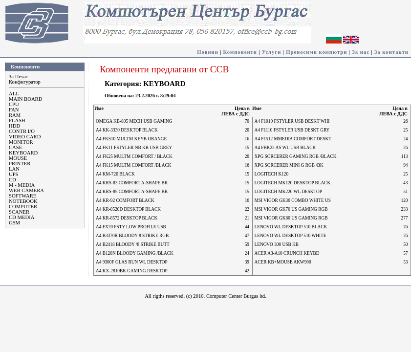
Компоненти (240, 52)
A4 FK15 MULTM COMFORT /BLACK (133, 165)
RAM (15, 115)
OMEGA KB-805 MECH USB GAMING (134, 121)
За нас (360, 52)
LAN (14, 169)
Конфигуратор (25, 82)
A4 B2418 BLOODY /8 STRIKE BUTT (133, 244)
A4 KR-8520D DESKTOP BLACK (128, 209)
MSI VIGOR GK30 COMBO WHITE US (293, 200)
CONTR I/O (22, 131)
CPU (14, 104)
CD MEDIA (21, 217)
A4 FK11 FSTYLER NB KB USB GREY (134, 147)
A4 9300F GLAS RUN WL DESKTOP (132, 262)
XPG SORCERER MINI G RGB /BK (289, 165)
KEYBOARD (23, 152)
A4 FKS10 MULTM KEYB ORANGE (131, 138)
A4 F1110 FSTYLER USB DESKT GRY (292, 130)
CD (12, 179)
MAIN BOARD (25, 99)
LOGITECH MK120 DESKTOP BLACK (293, 182)
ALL (14, 93)
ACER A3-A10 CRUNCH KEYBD (287, 253)
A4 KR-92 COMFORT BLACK (125, 200)
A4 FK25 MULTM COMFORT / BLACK (134, 156)
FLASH (17, 120)
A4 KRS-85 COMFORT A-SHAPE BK (132, 191)
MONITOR (21, 142)
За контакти (391, 52)
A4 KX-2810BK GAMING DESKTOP (132, 270)
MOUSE (18, 158)
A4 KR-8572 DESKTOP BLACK (126, 218)
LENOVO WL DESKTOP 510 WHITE (290, 235)
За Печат (18, 76)
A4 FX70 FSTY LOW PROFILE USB (131, 226)
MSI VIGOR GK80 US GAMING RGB (291, 218)
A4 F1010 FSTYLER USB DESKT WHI (292, 121)
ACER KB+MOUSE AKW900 (283, 262)
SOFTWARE (22, 195)
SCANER (19, 212)
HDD (14, 126)
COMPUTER (23, 206)
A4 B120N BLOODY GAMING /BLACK (134, 253)
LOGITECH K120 (272, 174)
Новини (207, 52)
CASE (15, 147)
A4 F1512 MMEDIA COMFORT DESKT (293, 138)
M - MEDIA (22, 185)
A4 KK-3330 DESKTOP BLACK (127, 130)
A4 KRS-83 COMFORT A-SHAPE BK (132, 182)
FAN (14, 109)
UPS (14, 174)
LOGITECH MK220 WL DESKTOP (288, 191)
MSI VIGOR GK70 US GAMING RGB (291, 209)
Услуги (271, 52)
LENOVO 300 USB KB (277, 244)
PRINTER (19, 163)
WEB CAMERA (26, 190)
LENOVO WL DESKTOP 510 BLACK (291, 226)
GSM (14, 222)
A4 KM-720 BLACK (115, 174)
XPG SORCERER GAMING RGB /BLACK (296, 156)
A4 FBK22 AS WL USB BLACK (285, 147)
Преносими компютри (316, 52)
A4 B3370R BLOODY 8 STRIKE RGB (132, 235)
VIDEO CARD (25, 136)
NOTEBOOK (23, 201)
